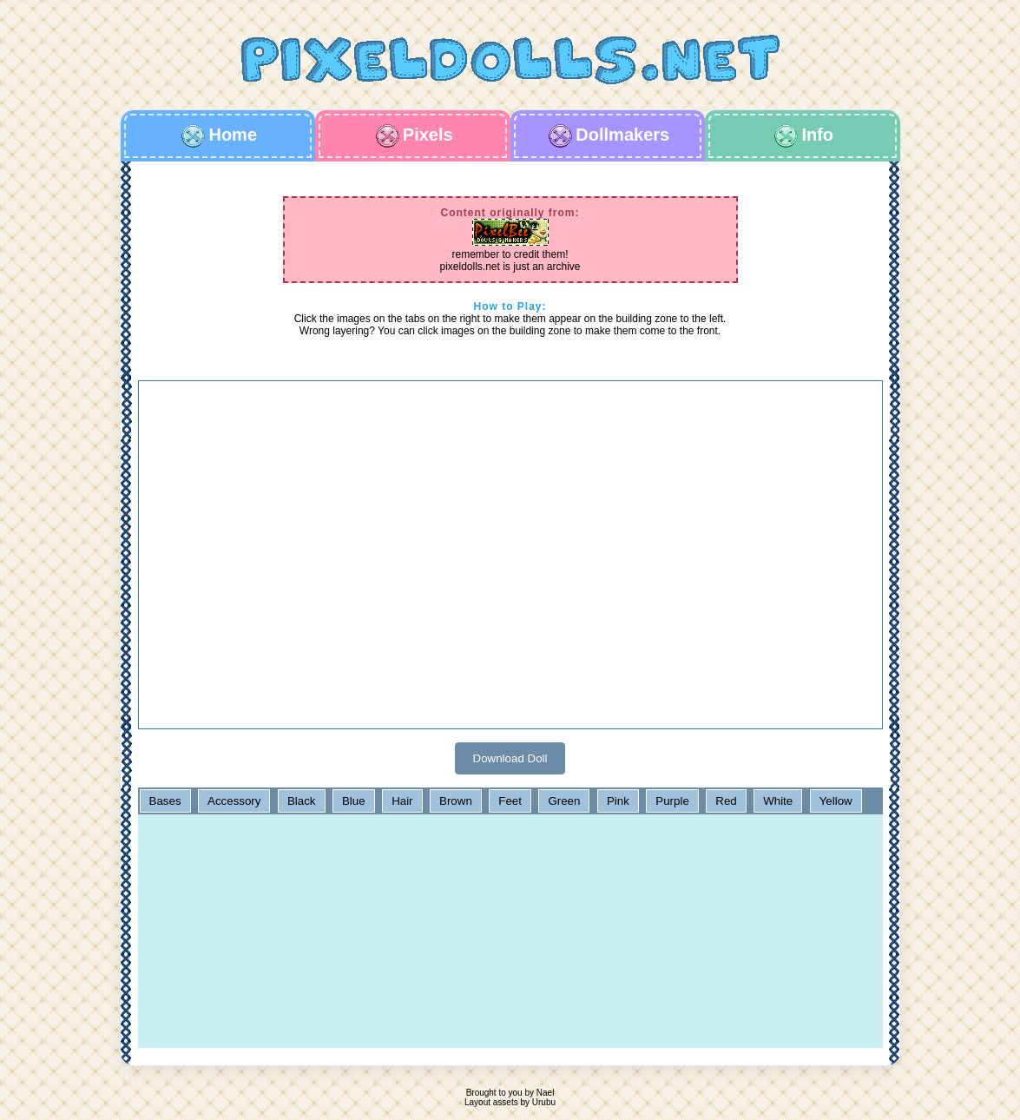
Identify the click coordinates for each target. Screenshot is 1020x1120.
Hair (402, 800)
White (778, 800)
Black (301, 800)
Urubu (544, 1102)
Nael (545, 1092)
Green (564, 800)
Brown (455, 800)
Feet (510, 800)
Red (725, 800)
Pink (618, 800)
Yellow (835, 800)
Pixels (412, 136)
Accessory (233, 800)
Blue (353, 800)
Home (217, 136)
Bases (165, 800)
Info (802, 136)
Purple (672, 800)
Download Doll (510, 758)
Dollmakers (607, 136)
